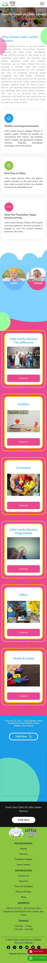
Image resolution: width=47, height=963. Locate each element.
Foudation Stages (23, 859)
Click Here (23, 820)
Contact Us (23, 875)
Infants (23, 848)
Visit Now (23, 736)
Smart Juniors (23, 864)
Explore (23, 378)
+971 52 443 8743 (37, 958)
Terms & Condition (23, 886)
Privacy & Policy (23, 891)
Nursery (23, 853)
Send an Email (36, 951)
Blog (23, 896)
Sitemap (28, 942)
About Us (23, 881)
